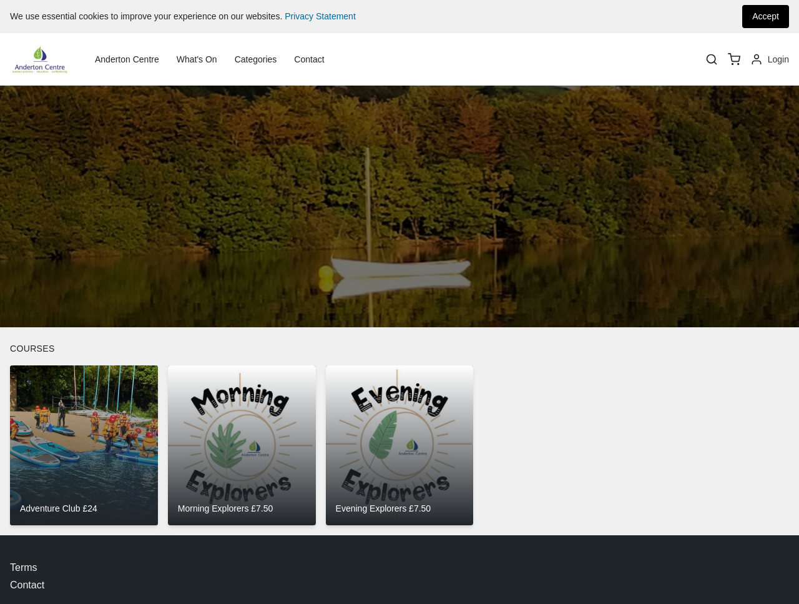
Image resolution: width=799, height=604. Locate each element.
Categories (256, 59)
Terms (23, 567)
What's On (197, 59)
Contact (309, 59)
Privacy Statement (320, 16)
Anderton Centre (127, 59)
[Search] (711, 59)
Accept (765, 16)
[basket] (734, 59)
